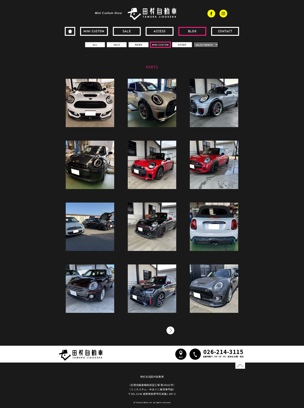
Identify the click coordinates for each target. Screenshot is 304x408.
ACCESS (160, 31)
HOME (70, 31)
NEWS (138, 44)
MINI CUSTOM (94, 31)
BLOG (192, 31)
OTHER (182, 44)
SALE (127, 31)
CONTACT (225, 31)
